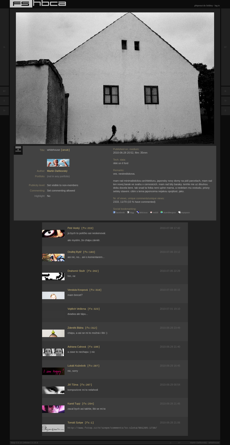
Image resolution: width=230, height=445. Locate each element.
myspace (184, 212)
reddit (154, 212)
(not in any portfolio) (58, 176)
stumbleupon (168, 212)
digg (130, 212)
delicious (142, 212)
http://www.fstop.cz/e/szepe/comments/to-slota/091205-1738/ (112, 428)
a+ (4, 91)
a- (5, 47)
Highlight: (39, 196)
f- (4, 100)
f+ (5, 110)
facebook (119, 212)
